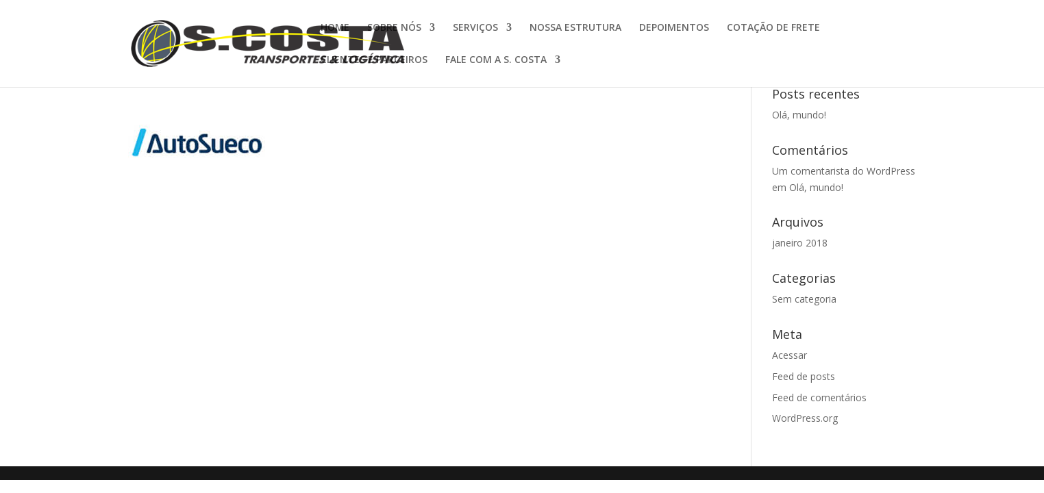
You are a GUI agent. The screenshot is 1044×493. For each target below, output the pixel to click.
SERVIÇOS (475, 28)
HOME (335, 28)
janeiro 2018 (800, 242)
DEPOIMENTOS (674, 28)
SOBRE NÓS (394, 28)
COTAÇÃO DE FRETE (773, 28)
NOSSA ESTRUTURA (575, 28)
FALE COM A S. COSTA (496, 60)
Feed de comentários (819, 397)
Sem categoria (804, 298)
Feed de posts (803, 376)
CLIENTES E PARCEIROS (374, 60)
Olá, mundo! (799, 114)
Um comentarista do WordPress (843, 170)
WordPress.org (805, 418)
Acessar (789, 355)
